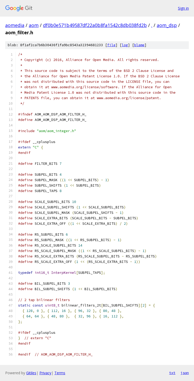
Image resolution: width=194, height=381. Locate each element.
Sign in (183, 8)
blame (139, 45)
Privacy (45, 372)
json (185, 372)
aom (34, 25)
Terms (59, 372)
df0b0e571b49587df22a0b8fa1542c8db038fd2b (95, 25)
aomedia (14, 25)
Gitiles (31, 372)
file (111, 45)
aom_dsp (167, 25)
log (125, 45)
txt (172, 372)
